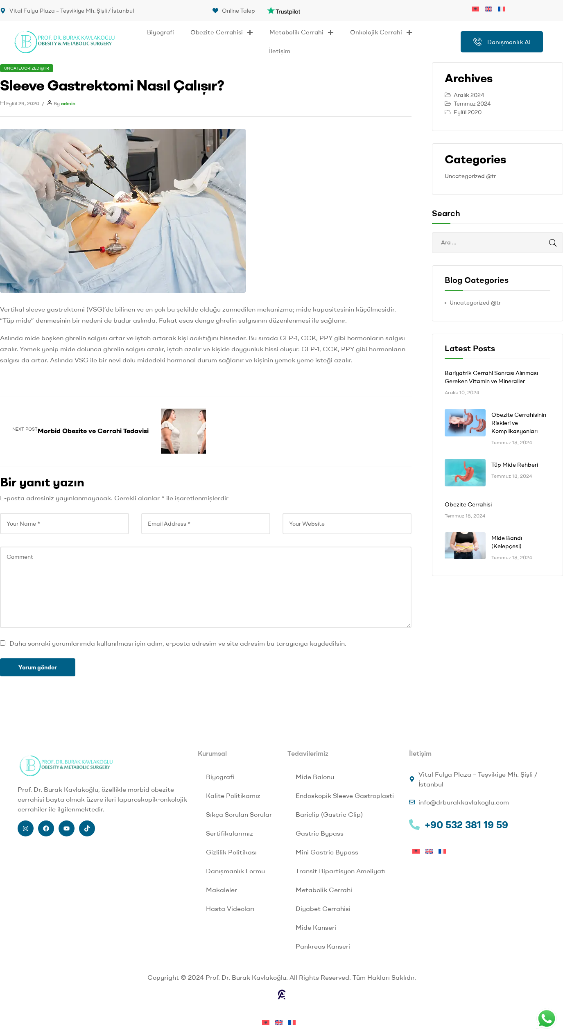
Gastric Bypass (320, 833)
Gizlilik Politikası (231, 852)
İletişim (279, 51)
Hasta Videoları (230, 908)
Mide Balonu (315, 777)
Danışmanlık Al (502, 41)
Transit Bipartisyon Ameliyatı (341, 871)
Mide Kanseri (316, 927)
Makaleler (221, 890)
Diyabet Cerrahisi (323, 908)
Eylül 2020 (468, 112)
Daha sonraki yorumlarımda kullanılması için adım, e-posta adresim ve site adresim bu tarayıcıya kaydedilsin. (177, 643)
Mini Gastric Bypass (327, 852)
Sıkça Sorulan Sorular (239, 814)
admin (68, 103)
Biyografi (160, 32)
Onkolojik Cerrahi (381, 32)
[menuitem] (478, 8)
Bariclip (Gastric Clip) (329, 814)
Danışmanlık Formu (235, 871)
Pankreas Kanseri (323, 946)
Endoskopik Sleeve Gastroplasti (345, 795)
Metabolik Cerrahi (301, 32)
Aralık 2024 (469, 95)
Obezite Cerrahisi (221, 32)
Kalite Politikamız (233, 795)
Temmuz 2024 (472, 103)
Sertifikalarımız (229, 833)
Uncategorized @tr (26, 68)
